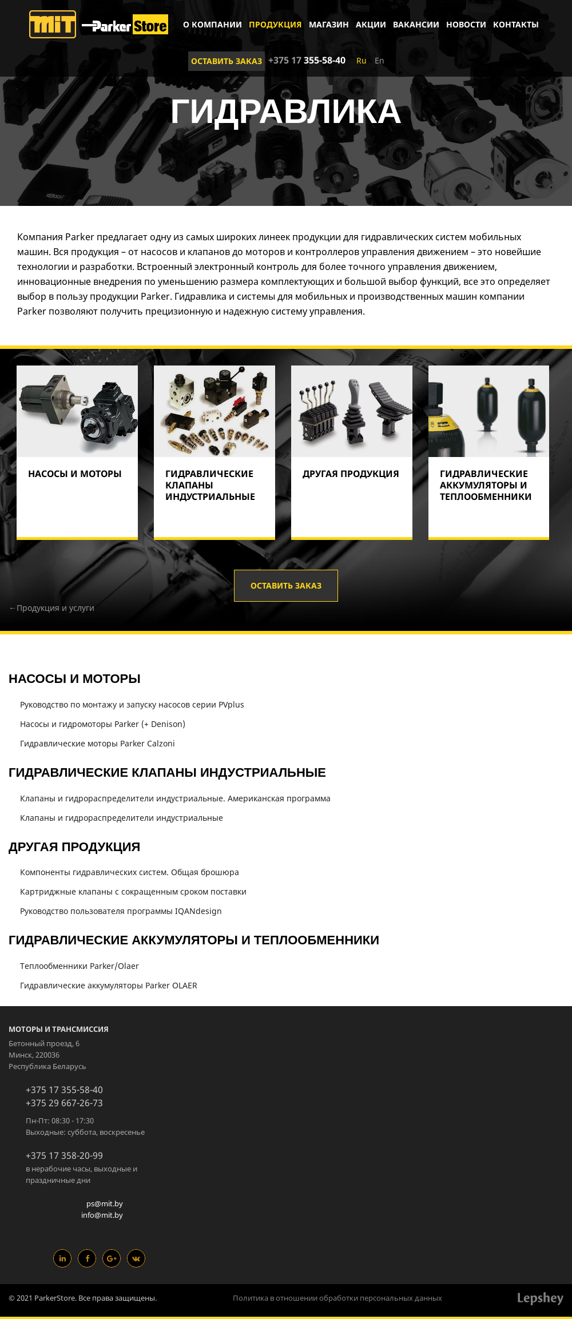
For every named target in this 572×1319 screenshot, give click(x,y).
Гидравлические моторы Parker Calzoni (97, 743)
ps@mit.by (104, 1203)
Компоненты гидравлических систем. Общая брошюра (129, 872)
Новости (466, 24)
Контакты (516, 24)
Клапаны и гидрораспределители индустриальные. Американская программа (175, 798)
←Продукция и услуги (51, 607)
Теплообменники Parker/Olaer (79, 965)
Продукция (275, 24)
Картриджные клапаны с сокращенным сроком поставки (133, 891)
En (379, 60)
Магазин (329, 24)
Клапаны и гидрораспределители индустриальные (121, 817)
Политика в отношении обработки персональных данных (337, 1298)
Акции (371, 24)
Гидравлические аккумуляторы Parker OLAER (108, 985)
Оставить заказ (226, 60)
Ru (361, 60)
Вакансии (416, 24)
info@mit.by (102, 1215)
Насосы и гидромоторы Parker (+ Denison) (102, 723)
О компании (212, 24)
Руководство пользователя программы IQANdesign (121, 910)
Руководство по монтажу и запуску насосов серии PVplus (132, 704)
